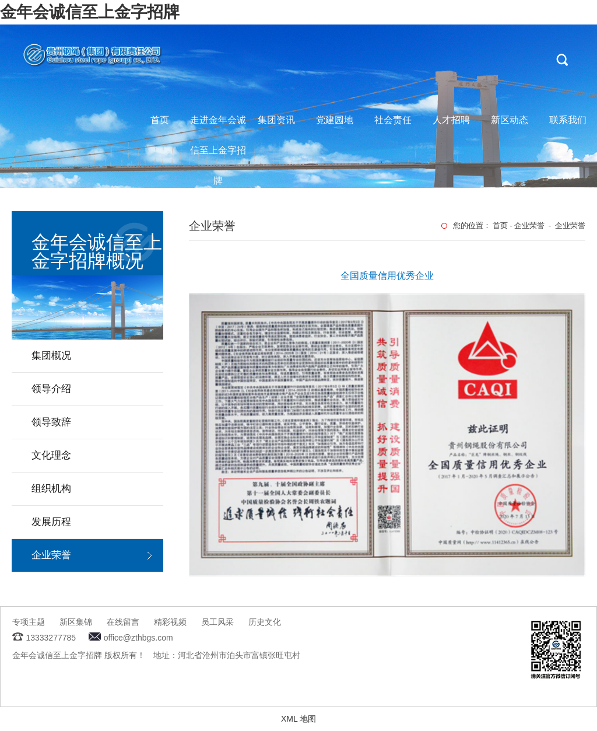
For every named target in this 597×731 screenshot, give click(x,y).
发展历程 (51, 521)
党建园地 (334, 120)
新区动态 (509, 120)
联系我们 (568, 120)
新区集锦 (75, 622)
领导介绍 (51, 388)
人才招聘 (451, 120)
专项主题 (28, 622)
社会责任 (393, 120)
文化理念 (51, 455)
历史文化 (264, 622)
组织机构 (51, 488)
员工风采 (217, 622)
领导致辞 (51, 422)
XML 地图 (298, 718)
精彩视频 (170, 622)
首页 (159, 120)
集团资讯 (276, 120)
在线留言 (123, 622)
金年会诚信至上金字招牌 (90, 12)
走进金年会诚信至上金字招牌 (218, 125)
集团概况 (51, 355)
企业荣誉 (51, 555)
